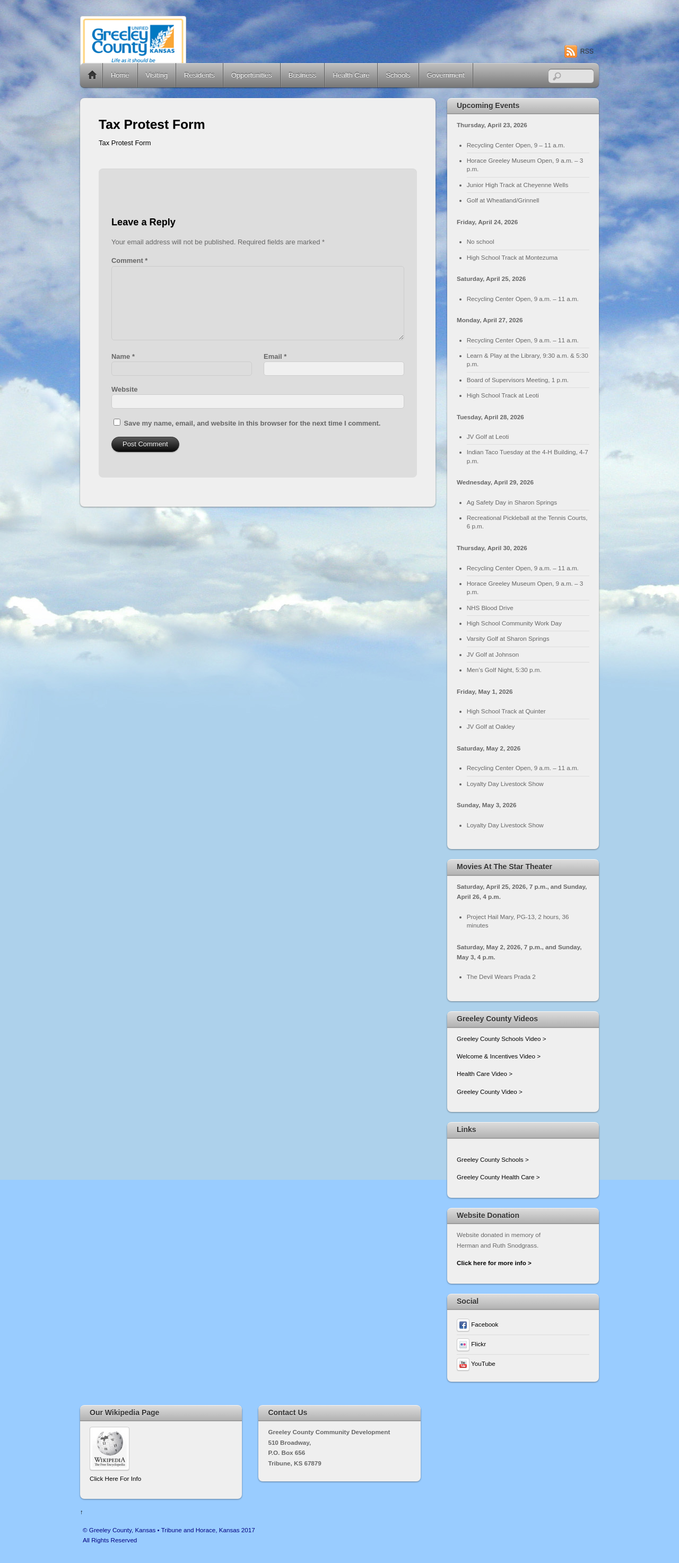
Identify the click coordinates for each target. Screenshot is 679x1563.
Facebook (477, 1324)
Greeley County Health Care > (498, 1176)
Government (446, 75)
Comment (129, 260)
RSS (587, 51)
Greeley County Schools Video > (501, 1038)
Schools (398, 75)
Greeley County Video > (490, 1091)
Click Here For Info (115, 1478)
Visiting (157, 75)
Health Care (351, 75)
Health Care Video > (484, 1073)
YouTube (476, 1363)
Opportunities (251, 75)
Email (275, 356)
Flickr (471, 1343)
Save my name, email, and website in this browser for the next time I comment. (252, 423)
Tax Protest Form (125, 143)
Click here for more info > (494, 1262)
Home (92, 75)
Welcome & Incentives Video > (499, 1056)
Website (124, 389)
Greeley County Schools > (493, 1159)
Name (123, 356)
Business (303, 75)
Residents (199, 75)
